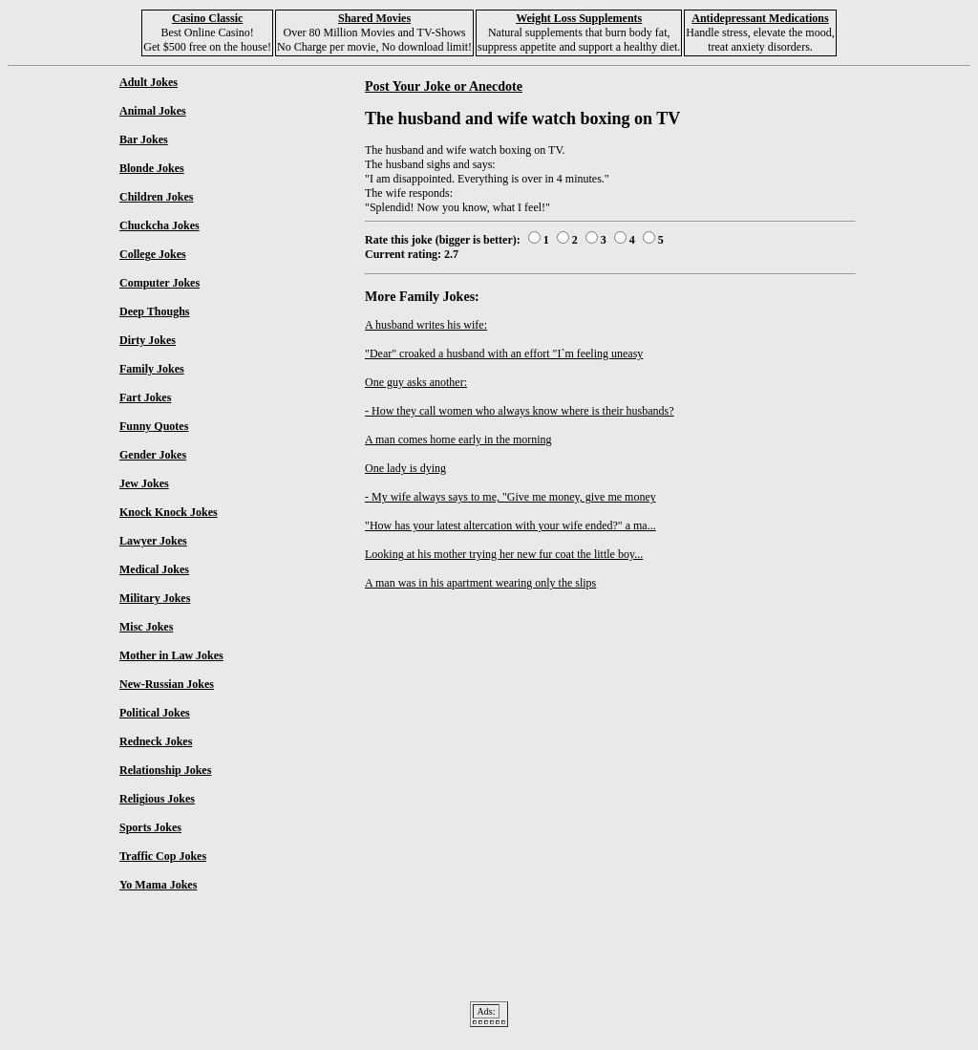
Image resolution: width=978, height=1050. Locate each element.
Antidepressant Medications (759, 18)
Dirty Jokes (147, 340)
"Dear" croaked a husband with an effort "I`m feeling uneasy (504, 353)
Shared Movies (374, 18)
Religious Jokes (157, 798)
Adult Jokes (148, 82)
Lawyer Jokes (153, 540)
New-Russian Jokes (166, 684)
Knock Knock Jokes (168, 512)
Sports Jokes (150, 827)
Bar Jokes (143, 139)
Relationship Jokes (165, 770)
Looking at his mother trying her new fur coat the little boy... (504, 554)
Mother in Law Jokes (171, 655)
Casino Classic (207, 18)
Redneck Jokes (155, 741)
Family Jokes (151, 368)
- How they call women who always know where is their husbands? (519, 411)
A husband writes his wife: (426, 325)
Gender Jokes (152, 454)
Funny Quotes (153, 426)
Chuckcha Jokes (159, 225)
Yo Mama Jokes (158, 884)
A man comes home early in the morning (458, 439)
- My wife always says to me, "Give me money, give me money (510, 497)
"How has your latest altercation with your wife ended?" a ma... (510, 525)
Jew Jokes (144, 483)
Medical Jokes (154, 569)
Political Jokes (154, 712)
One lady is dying (405, 468)
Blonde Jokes (151, 168)
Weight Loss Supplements (579, 18)
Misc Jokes (146, 626)
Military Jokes (154, 598)
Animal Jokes (152, 111)
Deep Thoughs (154, 311)
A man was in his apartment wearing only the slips (480, 582)
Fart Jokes (145, 397)
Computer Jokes (159, 282)
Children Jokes (156, 197)
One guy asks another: (416, 382)
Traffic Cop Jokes (162, 856)
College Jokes (152, 254)
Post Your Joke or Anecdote (443, 86)
